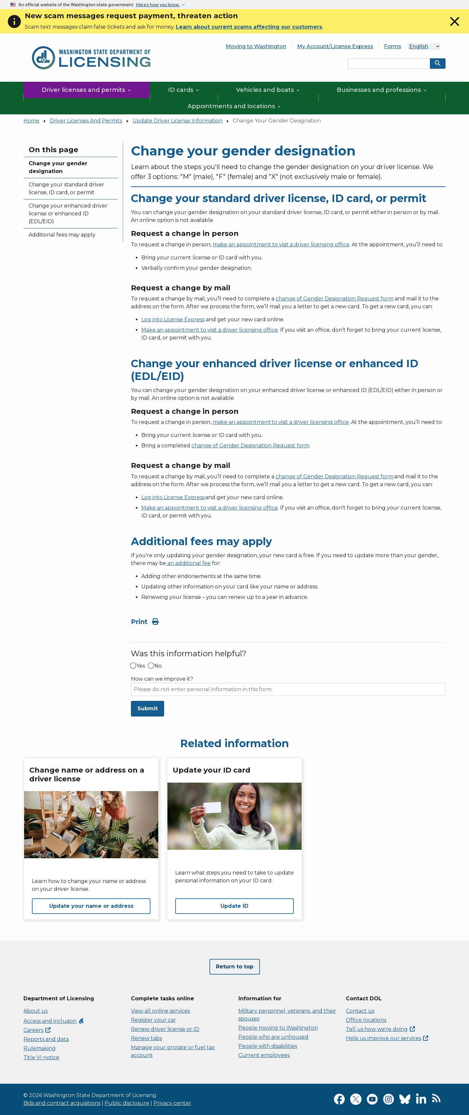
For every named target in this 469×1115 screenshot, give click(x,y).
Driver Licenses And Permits (86, 121)
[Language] (424, 46)
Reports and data (46, 1039)
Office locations (366, 1020)
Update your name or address (91, 906)
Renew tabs (146, 1038)
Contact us (360, 1011)
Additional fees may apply (62, 235)
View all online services (160, 1011)
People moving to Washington (278, 1028)
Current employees (264, 1055)
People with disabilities (267, 1046)
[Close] (454, 27)
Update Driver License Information (177, 121)
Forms (392, 46)
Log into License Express (173, 319)
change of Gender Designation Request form (334, 299)
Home (31, 121)
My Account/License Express (335, 46)
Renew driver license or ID (165, 1029)
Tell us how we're (380, 1029)
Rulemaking (39, 1048)
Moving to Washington (256, 46)
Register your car (153, 1020)
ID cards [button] (184, 90)
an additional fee (188, 563)
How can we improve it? (162, 679)
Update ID (234, 906)
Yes (140, 666)
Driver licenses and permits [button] (87, 90)
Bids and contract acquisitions (61, 1103)
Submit (147, 708)
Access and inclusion (53, 1021)
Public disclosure (127, 1103)
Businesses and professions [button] (382, 90)
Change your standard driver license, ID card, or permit (66, 188)
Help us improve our (387, 1038)
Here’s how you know (158, 4)
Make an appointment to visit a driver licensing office (209, 330)
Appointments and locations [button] (235, 106)
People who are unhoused (273, 1037)
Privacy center (172, 1103)
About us (35, 1011)
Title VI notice (41, 1057)
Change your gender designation (58, 167)
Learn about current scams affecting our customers (249, 27)
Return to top (234, 966)
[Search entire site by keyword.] (389, 63)
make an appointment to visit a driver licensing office (281, 244)
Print (145, 622)
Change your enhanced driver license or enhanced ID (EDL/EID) (68, 213)
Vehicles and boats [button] (268, 90)
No (158, 666)
